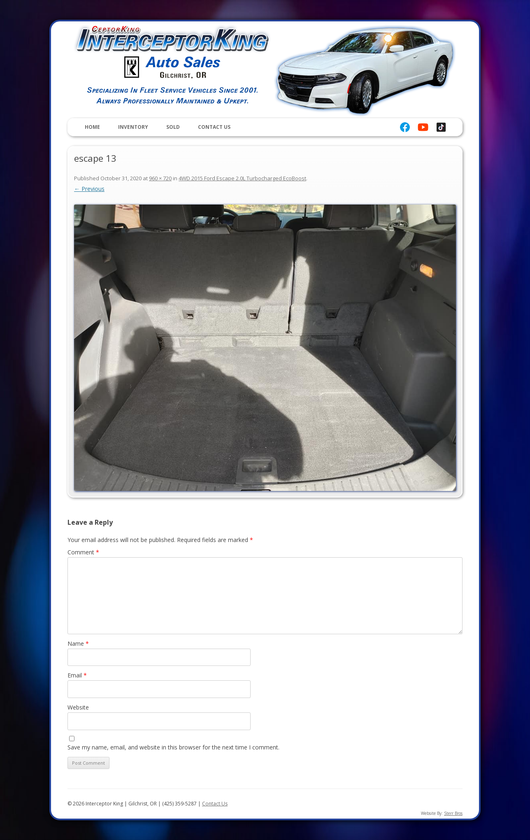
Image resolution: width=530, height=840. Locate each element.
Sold (173, 126)
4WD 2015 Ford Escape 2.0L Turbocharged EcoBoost (242, 178)
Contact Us (214, 126)
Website (78, 707)
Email (77, 675)
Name (78, 643)
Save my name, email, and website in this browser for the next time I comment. (173, 747)
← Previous (89, 189)
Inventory (133, 126)
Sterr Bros (453, 813)
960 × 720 (160, 178)
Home (92, 126)
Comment (83, 552)
